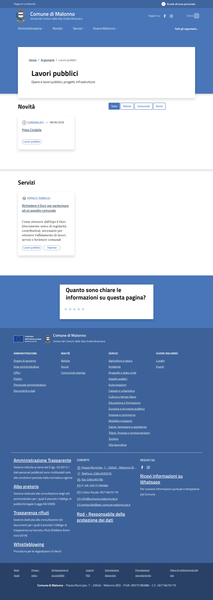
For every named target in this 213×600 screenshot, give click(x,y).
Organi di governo (25, 360)
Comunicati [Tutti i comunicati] (35, 122)
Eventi (160, 366)
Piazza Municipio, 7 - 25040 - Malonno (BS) (106, 467)
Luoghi (160, 360)
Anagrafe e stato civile (122, 372)
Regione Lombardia (25, 4)
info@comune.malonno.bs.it (97, 499)
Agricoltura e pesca (120, 360)
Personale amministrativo (30, 385)
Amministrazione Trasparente (42, 460)
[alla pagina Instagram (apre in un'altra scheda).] (165, 15)
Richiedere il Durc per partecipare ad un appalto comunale (45, 208)
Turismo (114, 439)
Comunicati (143, 106)
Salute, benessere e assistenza (128, 427)
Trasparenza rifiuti (31, 512)
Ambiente (115, 366)
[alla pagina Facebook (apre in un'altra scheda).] (159, 15)
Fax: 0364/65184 (90, 479)
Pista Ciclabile (32, 129)
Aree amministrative (26, 366)
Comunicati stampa (73, 372)
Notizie (127, 106)
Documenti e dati (24, 391)
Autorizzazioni (118, 385)
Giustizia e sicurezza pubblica (127, 408)
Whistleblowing (29, 544)
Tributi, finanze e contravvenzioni (129, 433)
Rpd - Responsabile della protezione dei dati (101, 516)
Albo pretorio (26, 486)
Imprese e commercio (122, 415)
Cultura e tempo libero (122, 397)
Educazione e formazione (124, 402)
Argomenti (47, 60)
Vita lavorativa (118, 445)
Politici (18, 379)
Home (33, 60)
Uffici (17, 372)
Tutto (114, 106)
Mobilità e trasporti (120, 421)
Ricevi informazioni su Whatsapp (161, 478)
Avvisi (159, 106)
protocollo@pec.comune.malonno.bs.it (103, 504)
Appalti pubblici (38, 198)
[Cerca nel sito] (195, 16)
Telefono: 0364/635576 (94, 473)
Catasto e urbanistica (122, 391)
